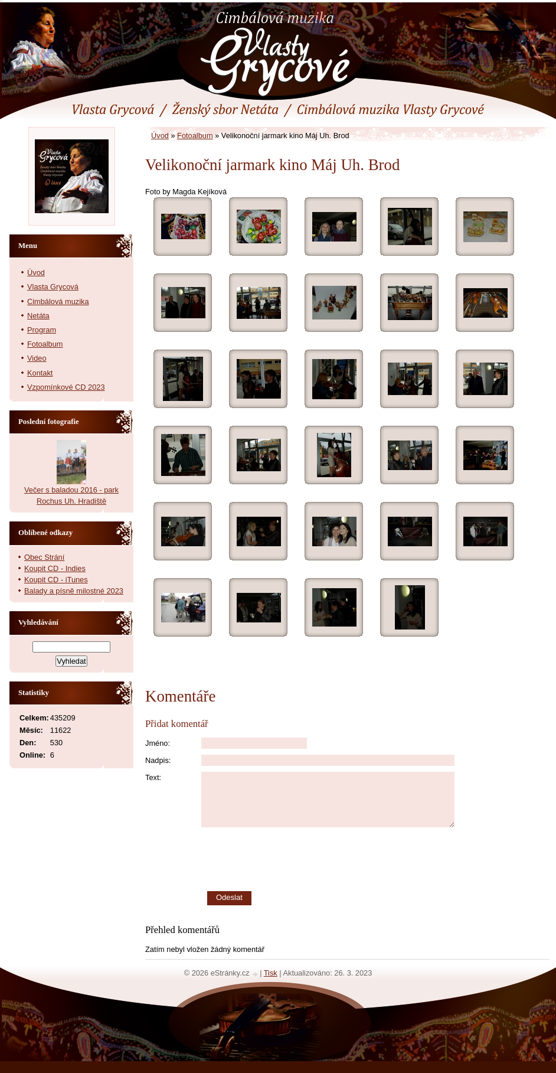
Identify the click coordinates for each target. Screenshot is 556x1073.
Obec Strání (44, 557)
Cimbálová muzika (58, 301)
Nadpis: (158, 760)
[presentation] (375, 859)
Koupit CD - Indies (55, 568)
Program (41, 329)
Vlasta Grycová (53, 286)
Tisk (270, 972)
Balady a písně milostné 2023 (73, 590)
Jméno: (157, 743)
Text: (153, 777)
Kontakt (40, 372)
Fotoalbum (194, 135)
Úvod (160, 135)
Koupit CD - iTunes (56, 579)
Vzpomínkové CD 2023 (66, 387)
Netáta (38, 315)
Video (37, 358)
